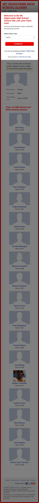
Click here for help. (25, 57)
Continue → (19, 44)
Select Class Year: (10, 34)
